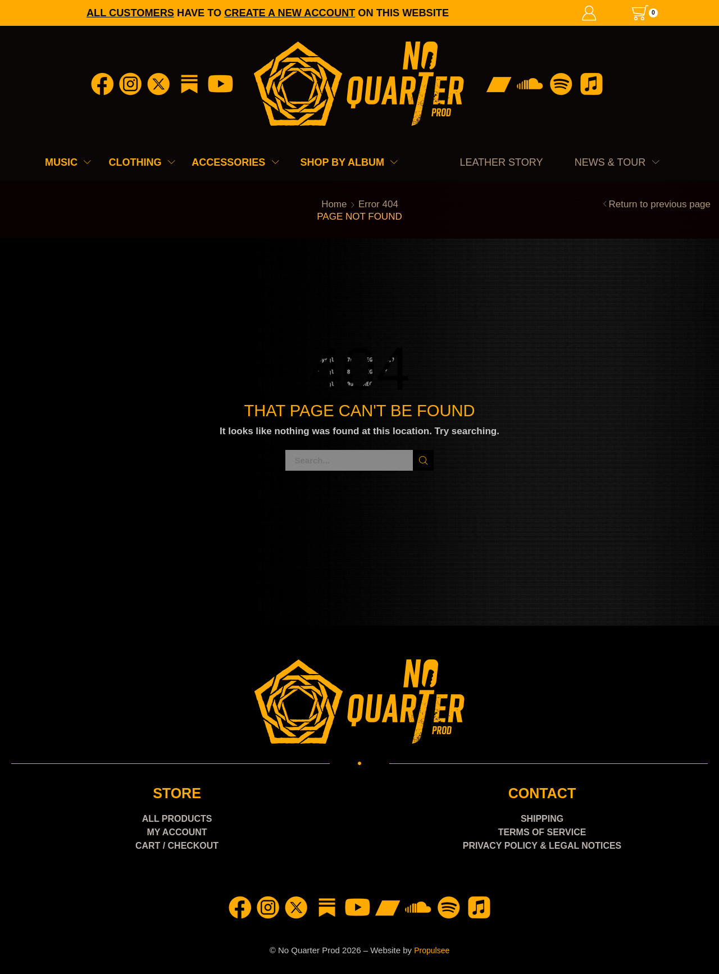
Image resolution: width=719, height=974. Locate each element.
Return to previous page (660, 204)
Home (334, 204)
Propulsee (431, 950)
